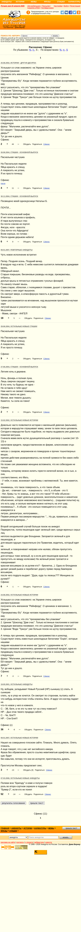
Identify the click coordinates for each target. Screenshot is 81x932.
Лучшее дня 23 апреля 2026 (12, 6)
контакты (20, 842)
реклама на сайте (8, 842)
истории (28, 828)
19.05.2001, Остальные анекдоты (16, 684)
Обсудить (27, 144)
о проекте (29, 842)
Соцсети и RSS (33, 8)
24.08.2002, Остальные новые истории (19, 595)
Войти (66, 6)
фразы (4, 831)
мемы (51, 828)
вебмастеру (39, 842)
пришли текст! (71, 828)
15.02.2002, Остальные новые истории (19, 420)
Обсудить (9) (28, 770)
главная (5, 828)
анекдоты (16, 828)
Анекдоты (6, 2)
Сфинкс (46, 144)
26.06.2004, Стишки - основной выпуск (19, 152)
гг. (34, 50)
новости (48, 842)
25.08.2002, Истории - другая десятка (18, 63)
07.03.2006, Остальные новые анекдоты (20, 778)
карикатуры (40, 828)
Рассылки (46, 6)
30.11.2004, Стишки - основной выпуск (19, 196)
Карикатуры (74, 2)
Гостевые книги (47, 8)
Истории (20, 2)
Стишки (61, 2)
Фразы (47, 2)
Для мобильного (34, 6)
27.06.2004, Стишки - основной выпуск (19, 367)
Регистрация (75, 6)
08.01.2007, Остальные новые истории (19, 738)
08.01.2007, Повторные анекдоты (17, 250)
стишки (13, 831)
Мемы (34, 2)
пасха (3, 183)
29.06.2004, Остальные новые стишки (19, 326)
